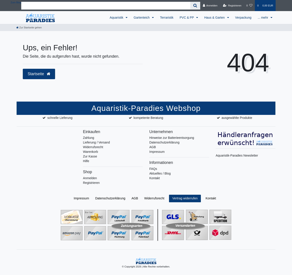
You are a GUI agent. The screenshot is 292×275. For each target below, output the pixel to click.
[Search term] (105, 6)
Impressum (157, 151)
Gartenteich (142, 17)
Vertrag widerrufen (185, 198)
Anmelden (90, 178)
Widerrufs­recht (154, 198)
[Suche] (195, 6)
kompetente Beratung (148, 118)
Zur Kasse (90, 156)
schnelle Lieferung (60, 118)
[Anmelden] (210, 5)
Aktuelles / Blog (160, 173)
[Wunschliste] (249, 5)
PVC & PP (187, 17)
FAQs (153, 169)
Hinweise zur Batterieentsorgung (171, 137)
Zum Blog (16, 2)
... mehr (263, 17)
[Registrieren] (232, 5)
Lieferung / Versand (96, 142)
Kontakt (154, 178)
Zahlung (88, 137)
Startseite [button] (39, 74)
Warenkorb (90, 151)
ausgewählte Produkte (236, 118)
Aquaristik (117, 17)
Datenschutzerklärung (164, 142)
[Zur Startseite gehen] (29, 27)
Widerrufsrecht (93, 147)
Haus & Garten (215, 17)
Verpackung (243, 17)
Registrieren (91, 183)
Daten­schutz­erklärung (110, 198)
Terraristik (166, 17)
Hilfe (86, 161)
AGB (152, 147)
